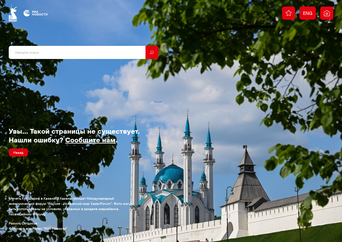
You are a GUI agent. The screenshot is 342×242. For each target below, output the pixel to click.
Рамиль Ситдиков (23, 223)
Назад (18, 152)
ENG (307, 13)
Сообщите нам (90, 139)
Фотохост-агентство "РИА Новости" (38, 228)
